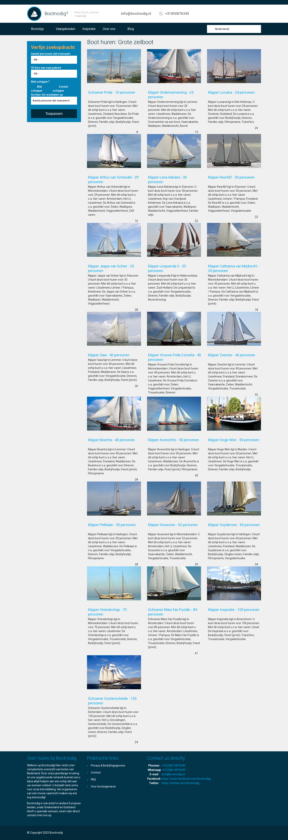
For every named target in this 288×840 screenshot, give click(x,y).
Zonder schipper (60, 88)
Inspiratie (89, 29)
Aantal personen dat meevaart (50, 53)
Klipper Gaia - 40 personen (113, 355)
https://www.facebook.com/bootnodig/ (186, 778)
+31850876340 (177, 13)
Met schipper (37, 88)
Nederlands (222, 29)
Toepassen (54, 114)
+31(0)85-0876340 (173, 765)
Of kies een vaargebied (46, 67)
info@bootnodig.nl (136, 13)
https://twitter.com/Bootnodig (180, 783)
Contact (96, 772)
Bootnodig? (56, 13)
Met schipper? (40, 81)
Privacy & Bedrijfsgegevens (108, 765)
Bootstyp (37, 29)
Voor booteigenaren (103, 786)
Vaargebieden (65, 29)
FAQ (93, 779)
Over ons (109, 29)
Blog (130, 29)
